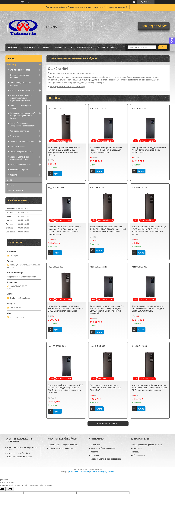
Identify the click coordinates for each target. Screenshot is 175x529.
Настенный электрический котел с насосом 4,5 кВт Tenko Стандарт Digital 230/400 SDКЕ (106, 149)
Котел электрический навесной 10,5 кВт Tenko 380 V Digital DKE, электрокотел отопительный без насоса (65, 151)
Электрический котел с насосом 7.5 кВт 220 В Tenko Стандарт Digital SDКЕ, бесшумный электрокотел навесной (107, 309)
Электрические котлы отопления (19, 76)
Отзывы (10, 185)
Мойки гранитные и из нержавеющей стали (19, 158)
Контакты (60, 47)
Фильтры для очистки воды (22, 141)
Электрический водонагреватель (63, 445)
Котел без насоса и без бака (19, 457)
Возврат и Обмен (106, 47)
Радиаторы (137, 448)
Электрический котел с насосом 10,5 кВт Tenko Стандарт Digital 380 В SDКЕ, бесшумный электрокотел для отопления (65, 389)
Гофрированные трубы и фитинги (147, 445)
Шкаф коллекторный (19, 170)
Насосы (135, 452)
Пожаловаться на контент (79, 472)
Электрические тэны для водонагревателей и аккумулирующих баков (21, 97)
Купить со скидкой (118, 7)
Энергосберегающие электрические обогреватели (22, 124)
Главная (13, 47)
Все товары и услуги (107, 423)
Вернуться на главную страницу (67, 86)
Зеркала (13, 175)
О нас (9, 180)
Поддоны (95, 455)
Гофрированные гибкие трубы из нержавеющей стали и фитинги (23, 115)
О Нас (46, 47)
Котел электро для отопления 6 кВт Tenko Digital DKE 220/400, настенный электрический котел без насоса (108, 229)
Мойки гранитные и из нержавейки (106, 459)
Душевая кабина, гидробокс (103, 448)
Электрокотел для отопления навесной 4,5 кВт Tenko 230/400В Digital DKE (105, 387)
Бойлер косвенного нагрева (22, 90)
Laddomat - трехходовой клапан (20, 106)
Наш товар (29, 47)
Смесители (95, 445)
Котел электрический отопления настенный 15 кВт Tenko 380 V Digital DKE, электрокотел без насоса (65, 308)
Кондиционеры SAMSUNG (21, 152)
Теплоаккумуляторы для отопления (20, 84)
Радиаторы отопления (19, 131)
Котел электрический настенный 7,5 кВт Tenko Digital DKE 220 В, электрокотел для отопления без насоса (149, 230)
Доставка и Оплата (81, 47)
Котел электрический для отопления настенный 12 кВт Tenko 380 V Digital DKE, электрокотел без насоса (149, 387)
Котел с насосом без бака (18, 453)
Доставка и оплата (15, 190)
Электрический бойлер (20, 70)
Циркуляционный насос (20, 164)
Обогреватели (138, 455)
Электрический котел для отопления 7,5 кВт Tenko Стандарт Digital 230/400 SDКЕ (149, 149)
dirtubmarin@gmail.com (20, 298)
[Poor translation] (10, 489)
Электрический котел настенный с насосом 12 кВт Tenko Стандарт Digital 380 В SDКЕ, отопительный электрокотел (64, 230)
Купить (57, 173)
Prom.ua (99, 469)
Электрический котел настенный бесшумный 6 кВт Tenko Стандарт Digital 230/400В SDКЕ (148, 308)
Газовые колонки (17, 146)
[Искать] (162, 47)
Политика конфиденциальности (102, 472)
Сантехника (15, 136)
